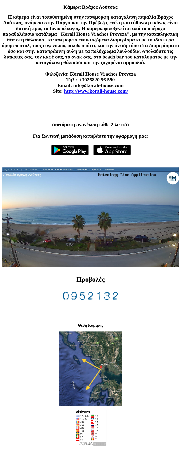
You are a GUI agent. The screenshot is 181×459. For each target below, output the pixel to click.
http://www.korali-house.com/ (96, 91)
